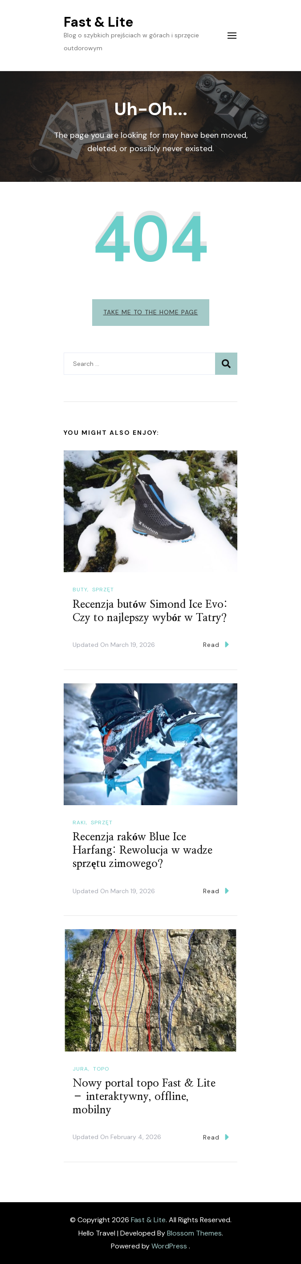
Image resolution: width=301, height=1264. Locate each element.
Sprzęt (103, 589)
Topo (101, 1068)
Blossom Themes (194, 1233)
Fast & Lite (98, 22)
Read (216, 644)
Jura (80, 1068)
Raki (79, 822)
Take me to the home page (150, 312)
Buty (80, 589)
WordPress (169, 1246)
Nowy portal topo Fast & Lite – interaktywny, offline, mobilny (144, 1097)
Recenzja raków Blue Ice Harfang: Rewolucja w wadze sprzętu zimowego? (142, 850)
